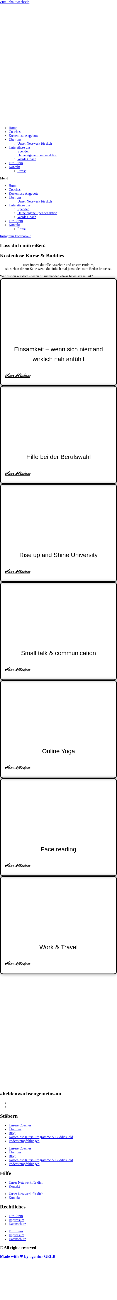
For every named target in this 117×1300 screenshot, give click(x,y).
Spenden (23, 151)
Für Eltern (16, 163)
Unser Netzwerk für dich (34, 143)
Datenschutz (17, 1224)
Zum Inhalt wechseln (14, 2)
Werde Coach (26, 159)
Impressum (16, 1220)
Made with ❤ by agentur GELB (27, 1256)
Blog (12, 1133)
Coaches (14, 132)
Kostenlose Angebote (23, 135)
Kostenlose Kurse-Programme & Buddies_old (41, 1137)
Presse (21, 171)
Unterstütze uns (20, 147)
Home (13, 128)
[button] (58, 178)
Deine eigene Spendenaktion (37, 155)
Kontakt (14, 167)
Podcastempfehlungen (24, 1141)
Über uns (15, 139)
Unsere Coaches (20, 1125)
